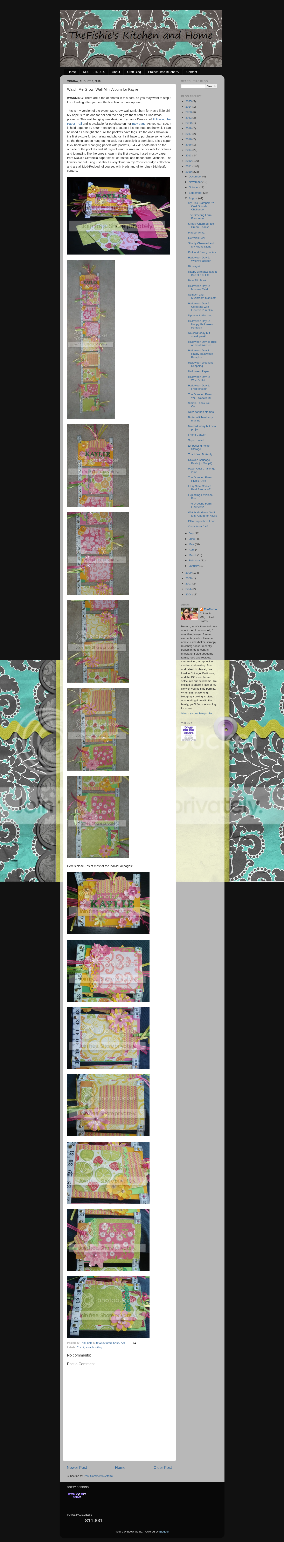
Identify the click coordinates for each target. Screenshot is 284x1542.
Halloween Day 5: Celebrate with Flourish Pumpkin (200, 307)
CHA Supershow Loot (201, 521)
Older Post (162, 1467)
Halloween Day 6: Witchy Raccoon (199, 259)
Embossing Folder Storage (199, 447)
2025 (188, 101)
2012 (188, 160)
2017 (188, 133)
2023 (188, 112)
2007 (188, 583)
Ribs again (194, 266)
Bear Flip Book (197, 280)
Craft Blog (134, 72)
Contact (191, 72)
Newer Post (77, 1467)
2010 (188, 171)
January (194, 565)
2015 (188, 144)
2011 (188, 166)
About (116, 72)
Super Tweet (196, 440)
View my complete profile (196, 713)
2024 (188, 106)
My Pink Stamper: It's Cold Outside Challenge (201, 206)
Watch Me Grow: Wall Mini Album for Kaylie (202, 514)
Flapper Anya (196, 232)
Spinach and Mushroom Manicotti (202, 296)
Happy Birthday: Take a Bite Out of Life (202, 273)
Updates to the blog (200, 315)
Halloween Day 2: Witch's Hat (199, 378)
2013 (188, 155)
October (194, 187)
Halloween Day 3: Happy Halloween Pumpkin (200, 354)
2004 (188, 594)
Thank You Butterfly (200, 454)
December (195, 176)
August (193, 198)
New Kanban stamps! (201, 411)
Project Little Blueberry (163, 72)
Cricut (80, 1347)
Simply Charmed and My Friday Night (201, 245)
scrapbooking (94, 1347)
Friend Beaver (197, 434)
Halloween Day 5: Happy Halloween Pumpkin (200, 324)
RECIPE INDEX (94, 72)
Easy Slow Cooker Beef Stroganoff (199, 488)
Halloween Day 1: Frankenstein (199, 387)
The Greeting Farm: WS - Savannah (200, 396)
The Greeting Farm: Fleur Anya (200, 217)
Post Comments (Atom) (98, 1475)
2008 (188, 578)
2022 (188, 117)
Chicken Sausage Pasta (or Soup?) (200, 461)
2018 (188, 128)
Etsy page (139, 123)
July (192, 533)
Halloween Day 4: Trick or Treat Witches (202, 343)
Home (72, 72)
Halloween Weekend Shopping (201, 364)
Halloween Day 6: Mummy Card (199, 287)
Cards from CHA (198, 526)
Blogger (164, 1531)
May (192, 544)
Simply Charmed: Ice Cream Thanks (201, 225)
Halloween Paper (198, 371)
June (192, 538)
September (196, 192)
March (193, 555)
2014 (188, 149)
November (195, 181)
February (195, 560)
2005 (188, 588)
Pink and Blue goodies (202, 252)
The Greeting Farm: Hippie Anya (200, 479)
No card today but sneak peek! (199, 334)
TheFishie (210, 609)
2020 (188, 122)
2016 (188, 139)
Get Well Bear (196, 237)
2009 (188, 572)
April (192, 549)
